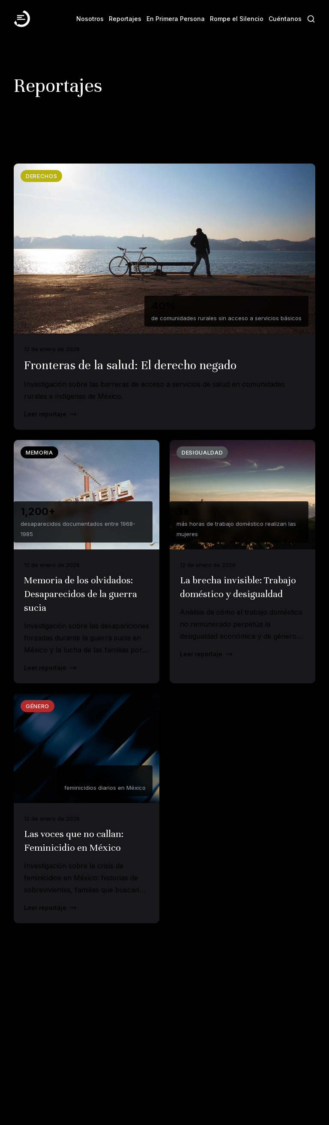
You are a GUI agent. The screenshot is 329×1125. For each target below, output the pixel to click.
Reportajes (125, 18)
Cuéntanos (285, 18)
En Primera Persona (176, 18)
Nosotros (90, 18)
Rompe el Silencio (236, 18)
